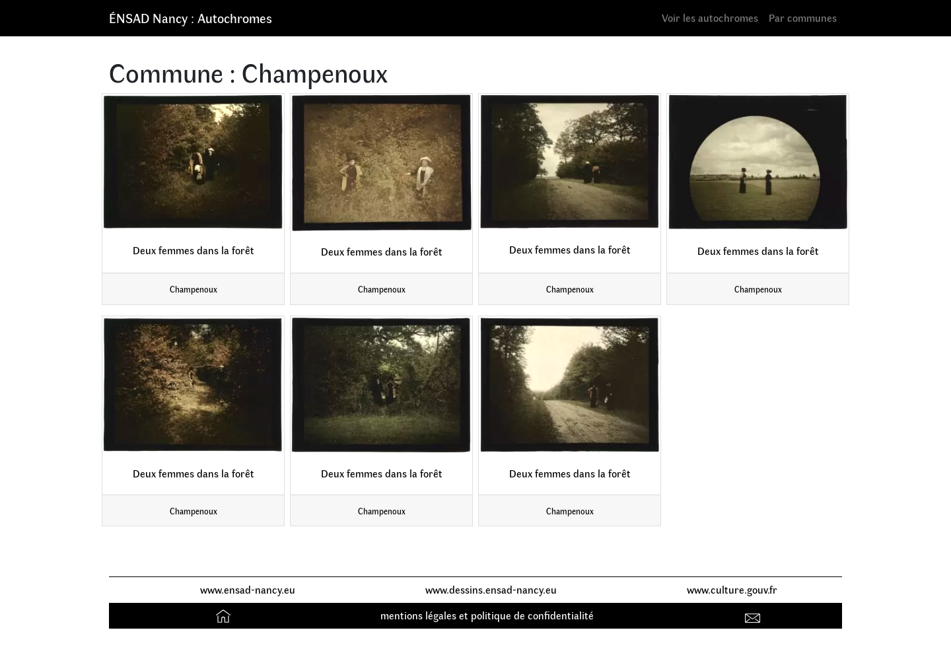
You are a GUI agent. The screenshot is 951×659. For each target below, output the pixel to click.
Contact (754, 615)
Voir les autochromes (710, 17)
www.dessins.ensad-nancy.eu (491, 589)
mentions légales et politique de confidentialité (487, 615)
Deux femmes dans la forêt (193, 250)
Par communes (803, 17)
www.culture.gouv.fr (732, 589)
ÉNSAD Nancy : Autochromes (190, 17)
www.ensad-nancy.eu (247, 589)
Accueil (225, 615)
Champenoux (193, 289)
